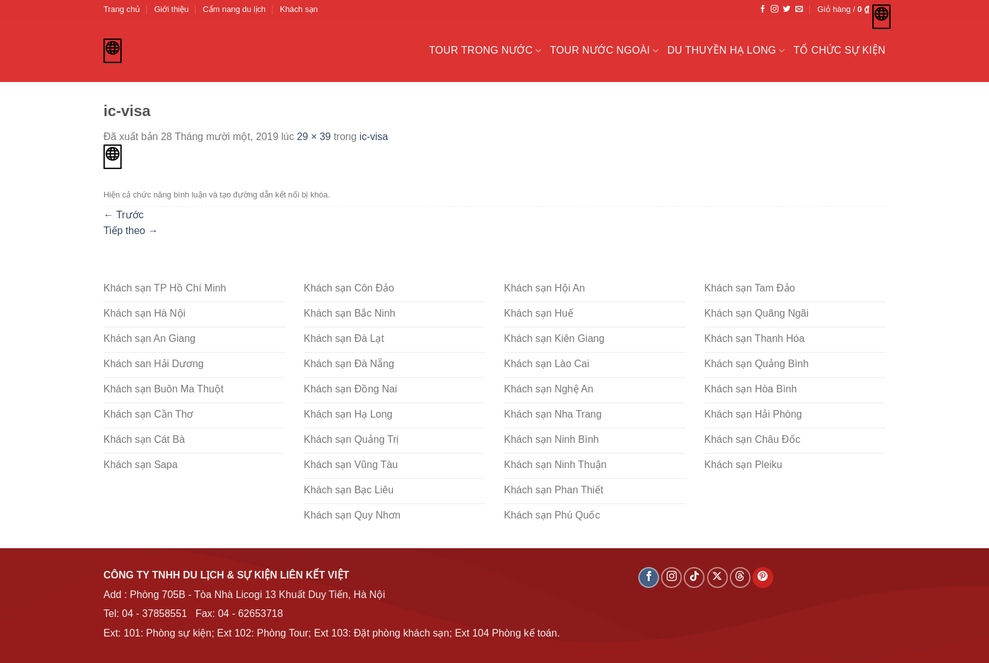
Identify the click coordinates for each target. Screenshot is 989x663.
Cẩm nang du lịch (234, 9)
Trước (123, 214)
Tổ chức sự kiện (839, 50)
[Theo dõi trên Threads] (740, 577)
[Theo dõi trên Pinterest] (762, 577)
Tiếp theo (130, 230)
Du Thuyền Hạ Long (726, 51)
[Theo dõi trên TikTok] (694, 577)
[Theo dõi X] (717, 577)
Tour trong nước (485, 51)
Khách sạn (299, 9)
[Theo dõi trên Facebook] (762, 9)
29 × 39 (314, 136)
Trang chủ (121, 9)
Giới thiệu (171, 9)
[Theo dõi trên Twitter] (786, 9)
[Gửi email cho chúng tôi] (799, 9)
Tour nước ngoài (604, 51)
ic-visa (374, 136)
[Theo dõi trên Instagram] (774, 9)
